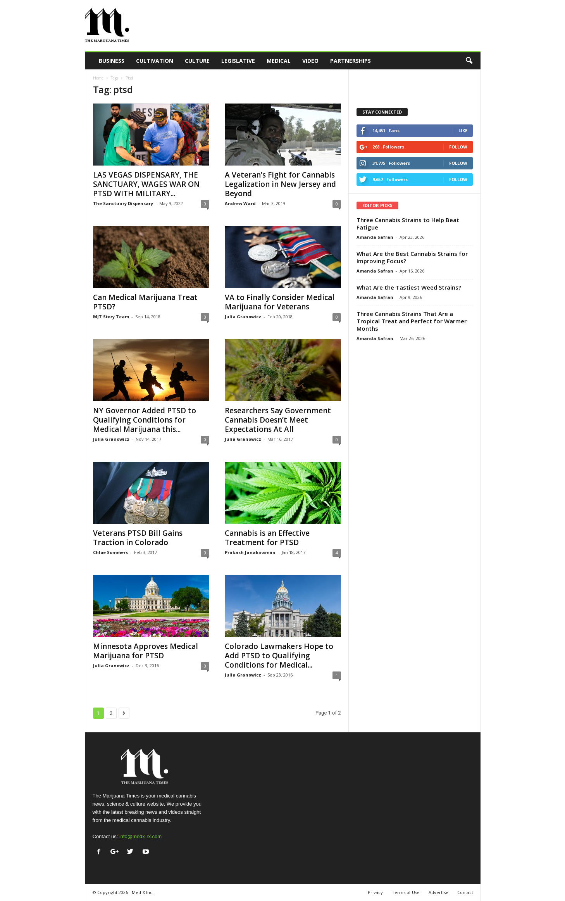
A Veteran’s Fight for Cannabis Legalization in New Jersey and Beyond (280, 184)
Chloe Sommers (110, 552)
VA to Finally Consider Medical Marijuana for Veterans (279, 302)
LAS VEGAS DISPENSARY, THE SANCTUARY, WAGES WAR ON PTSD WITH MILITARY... (146, 184)
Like (462, 130)
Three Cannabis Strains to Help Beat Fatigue (408, 223)
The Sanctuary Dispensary (123, 203)
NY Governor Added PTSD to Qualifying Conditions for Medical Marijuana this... (144, 420)
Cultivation (154, 60)
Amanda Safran (375, 237)
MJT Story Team (111, 316)
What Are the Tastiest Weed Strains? (409, 287)
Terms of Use (406, 892)
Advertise (438, 892)
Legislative (238, 60)
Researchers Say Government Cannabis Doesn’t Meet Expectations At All (278, 420)
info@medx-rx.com (140, 836)
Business (111, 60)
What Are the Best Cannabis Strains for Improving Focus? (412, 257)
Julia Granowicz (243, 316)
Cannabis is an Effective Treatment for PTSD (267, 537)
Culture (197, 60)
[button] (468, 60)
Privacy (375, 892)
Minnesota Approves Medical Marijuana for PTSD (145, 651)
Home (98, 78)
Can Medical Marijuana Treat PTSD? (145, 302)
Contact (465, 892)
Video (310, 60)
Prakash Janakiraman (250, 552)
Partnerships (350, 60)
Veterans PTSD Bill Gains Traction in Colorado (138, 537)
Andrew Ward (240, 203)
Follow (458, 147)
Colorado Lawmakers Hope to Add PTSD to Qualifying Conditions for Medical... (279, 655)
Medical (279, 60)
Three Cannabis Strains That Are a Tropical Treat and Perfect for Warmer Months (412, 321)
